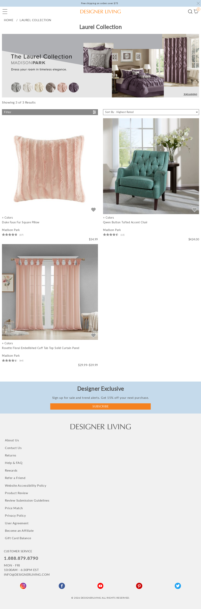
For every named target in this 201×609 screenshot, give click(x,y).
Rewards (11, 470)
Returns (10, 455)
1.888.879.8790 (21, 558)
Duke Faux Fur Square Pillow (20, 222)
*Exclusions (190, 94)
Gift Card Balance (18, 538)
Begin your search (190, 11)
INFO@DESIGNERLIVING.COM (27, 574)
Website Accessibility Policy (25, 485)
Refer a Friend (15, 478)
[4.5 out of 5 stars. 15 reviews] (113, 235)
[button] (5, 11)
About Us (12, 440)
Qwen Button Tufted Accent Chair (125, 222)
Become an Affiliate (19, 530)
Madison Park (11, 230)
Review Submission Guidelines (27, 500)
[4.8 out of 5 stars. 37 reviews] (12, 235)
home (8, 20)
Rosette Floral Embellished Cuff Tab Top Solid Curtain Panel (40, 348)
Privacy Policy (15, 515)
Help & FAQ (13, 462)
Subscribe (100, 406)
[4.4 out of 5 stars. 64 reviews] (12, 360)
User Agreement (16, 523)
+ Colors (7, 217)
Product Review (16, 493)
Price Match (14, 508)
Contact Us (13, 448)
